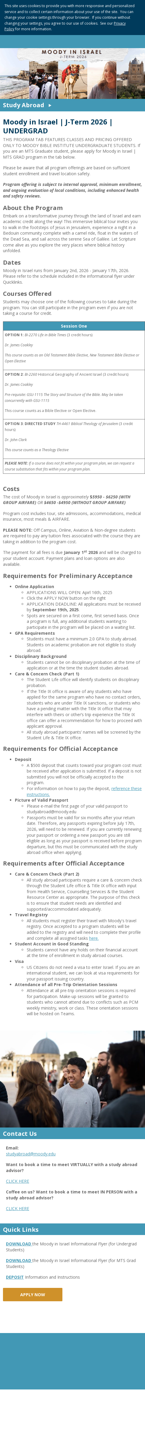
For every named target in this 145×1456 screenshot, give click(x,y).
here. (94, 938)
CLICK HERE (17, 1181)
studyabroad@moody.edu (31, 1154)
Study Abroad (23, 105)
